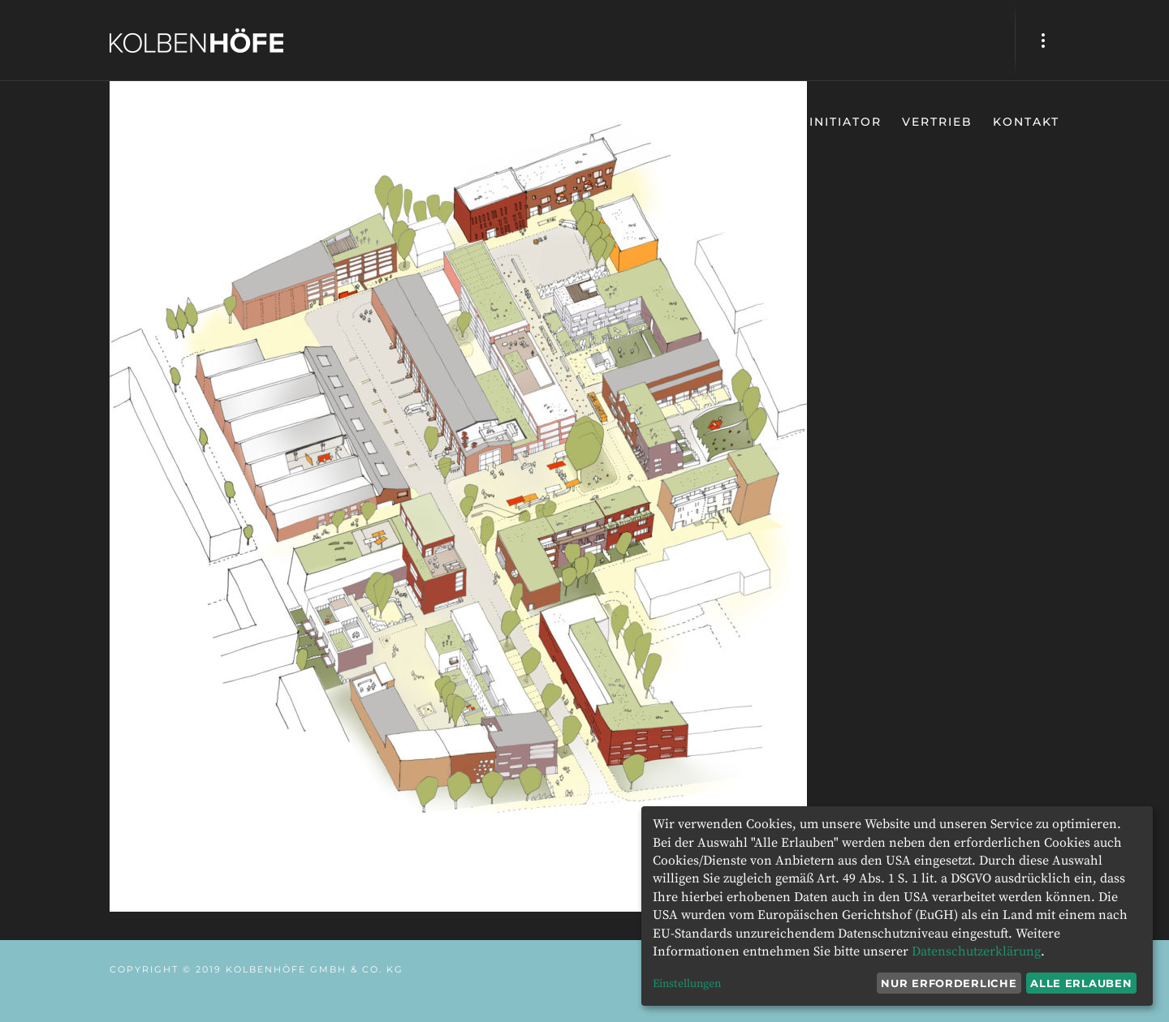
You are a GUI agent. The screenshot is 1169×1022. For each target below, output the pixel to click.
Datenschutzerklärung (976, 951)
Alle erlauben (1081, 983)
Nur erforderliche (948, 983)
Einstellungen (687, 984)
